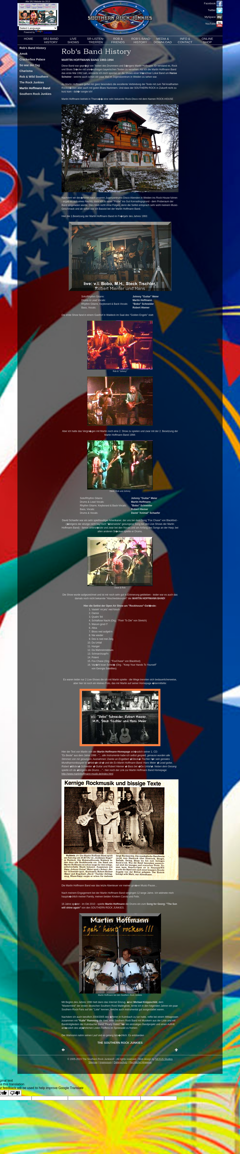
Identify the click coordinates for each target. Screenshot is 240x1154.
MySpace (214, 16)
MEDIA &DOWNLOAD (163, 40)
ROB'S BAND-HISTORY (141, 40)
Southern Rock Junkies (35, 94)
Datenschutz (120, 1062)
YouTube (214, 23)
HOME (28, 40)
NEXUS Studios (164, 1059)
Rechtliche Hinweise (140, 1062)
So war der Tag (29, 65)
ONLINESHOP (207, 40)
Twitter (215, 10)
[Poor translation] (15, 1093)
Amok (23, 53)
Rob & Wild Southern (33, 76)
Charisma (26, 71)
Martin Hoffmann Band (34, 88)
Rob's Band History (32, 48)
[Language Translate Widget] (38, 28)
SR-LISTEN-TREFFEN (95, 40)
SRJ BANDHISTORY (50, 40)
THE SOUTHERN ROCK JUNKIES (120, 1042)
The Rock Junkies (31, 82)
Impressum (105, 1062)
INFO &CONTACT (185, 40)
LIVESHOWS (73, 40)
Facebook (213, 3)
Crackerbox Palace (32, 59)
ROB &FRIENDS (118, 40)
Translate (43, 32)
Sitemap (92, 1062)
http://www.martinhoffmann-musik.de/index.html (87, 773)
